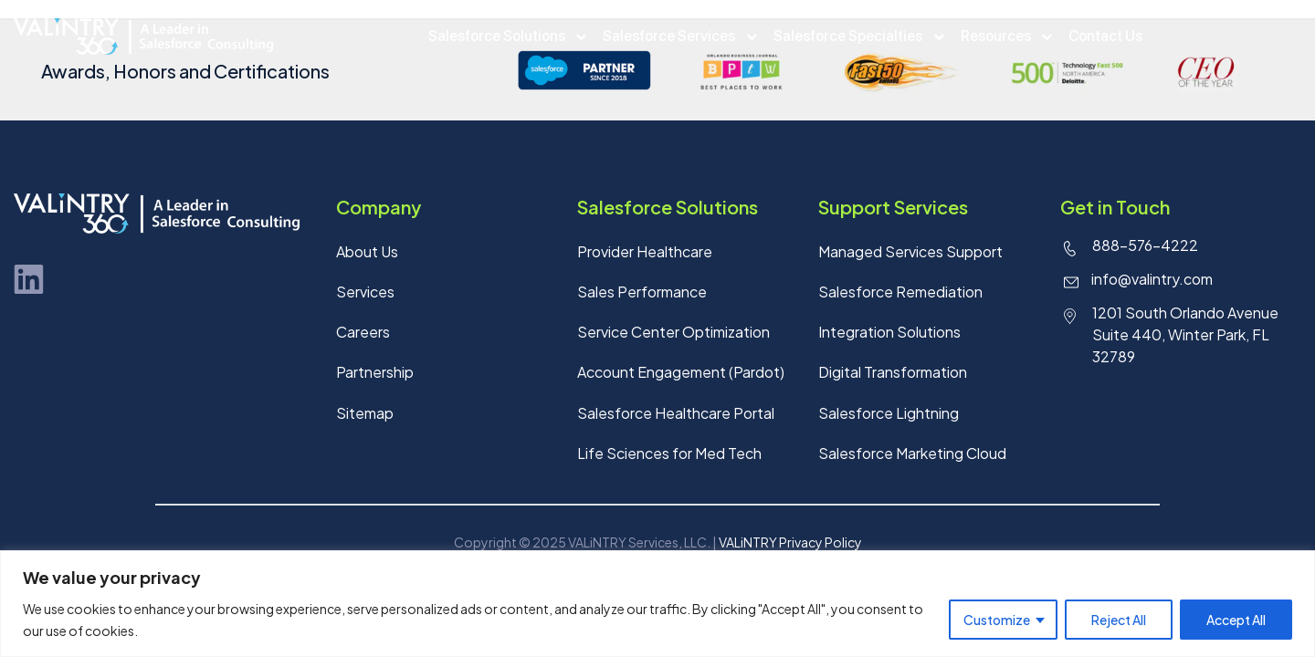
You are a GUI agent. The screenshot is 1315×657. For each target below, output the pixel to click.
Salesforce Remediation (900, 292)
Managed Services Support (910, 251)
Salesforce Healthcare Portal (675, 415)
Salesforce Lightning (888, 415)
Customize (996, 619)
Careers (363, 333)
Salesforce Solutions (503, 36)
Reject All (1118, 619)
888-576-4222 (1145, 245)
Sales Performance (642, 292)
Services (365, 292)
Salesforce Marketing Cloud (912, 456)
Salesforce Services (672, 36)
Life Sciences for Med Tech (669, 456)
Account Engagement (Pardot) (680, 374)
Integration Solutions (889, 333)
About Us (367, 251)
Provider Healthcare (644, 251)
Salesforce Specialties (847, 36)
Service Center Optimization (673, 333)
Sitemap (365, 415)
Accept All (1236, 619)
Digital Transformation (892, 374)
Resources (992, 36)
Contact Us (1099, 36)
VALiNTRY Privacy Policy (790, 546)
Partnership (375, 374)
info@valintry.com (1152, 279)
